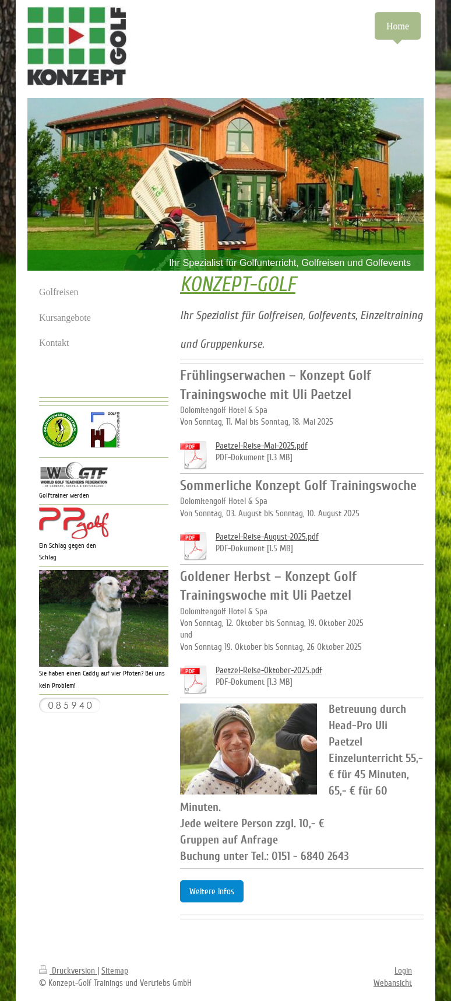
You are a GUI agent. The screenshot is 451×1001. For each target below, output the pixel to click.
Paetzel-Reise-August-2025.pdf (267, 536)
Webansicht (393, 983)
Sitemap (114, 970)
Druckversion (68, 970)
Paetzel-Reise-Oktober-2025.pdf (269, 670)
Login (403, 970)
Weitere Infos (211, 891)
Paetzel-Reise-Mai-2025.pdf (262, 445)
